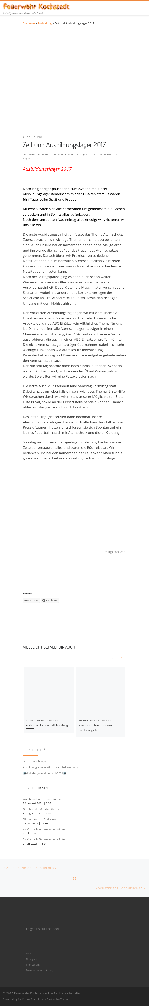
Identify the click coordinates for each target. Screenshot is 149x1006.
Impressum (33, 964)
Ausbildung (45, 23)
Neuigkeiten (33, 959)
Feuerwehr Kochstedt (29, 993)
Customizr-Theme (58, 999)
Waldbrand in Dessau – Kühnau (42, 799)
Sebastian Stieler (39, 154)
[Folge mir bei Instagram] (145, 994)
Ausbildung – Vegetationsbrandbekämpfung (50, 767)
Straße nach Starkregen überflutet (44, 829)
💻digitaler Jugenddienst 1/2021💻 (45, 773)
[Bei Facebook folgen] (140, 994)
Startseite (29, 23)
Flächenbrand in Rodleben (39, 819)
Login (29, 953)
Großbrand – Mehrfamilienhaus (43, 809)
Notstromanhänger (35, 761)
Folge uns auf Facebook (43, 929)
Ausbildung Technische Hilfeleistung (47, 725)
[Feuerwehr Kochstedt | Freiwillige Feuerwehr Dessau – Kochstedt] (36, 5)
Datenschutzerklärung (39, 970)
